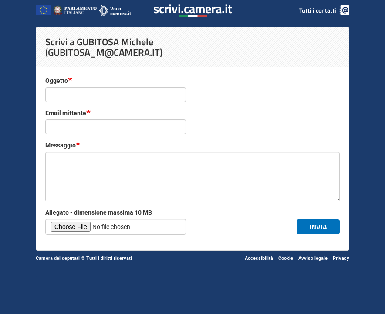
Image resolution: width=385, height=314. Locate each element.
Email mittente (65, 112)
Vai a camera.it (120, 11)
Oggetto (56, 80)
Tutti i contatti (317, 10)
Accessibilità (259, 258)
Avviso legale (313, 258)
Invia (318, 227)
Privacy (341, 258)
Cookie (285, 258)
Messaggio (60, 145)
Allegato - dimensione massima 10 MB (98, 212)
